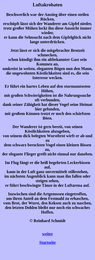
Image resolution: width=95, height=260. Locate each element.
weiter (47, 234)
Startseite (47, 242)
